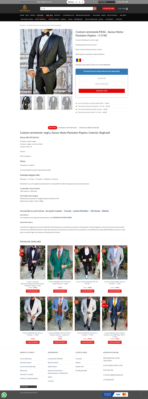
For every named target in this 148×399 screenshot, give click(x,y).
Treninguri (79, 19)
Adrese (78, 362)
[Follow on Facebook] (117, 2)
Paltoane (96, 15)
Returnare (23, 370)
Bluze (101, 19)
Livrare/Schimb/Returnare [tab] (89, 128)
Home (22, 15)
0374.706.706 (108, 370)
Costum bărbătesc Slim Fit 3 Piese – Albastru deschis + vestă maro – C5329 (60, 335)
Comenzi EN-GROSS (55, 359)
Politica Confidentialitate (29, 378)
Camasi (63, 19)
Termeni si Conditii (26, 374)
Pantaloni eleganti (83, 15)
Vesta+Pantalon (91, 19)
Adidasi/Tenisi (54, 19)
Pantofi (57, 15)
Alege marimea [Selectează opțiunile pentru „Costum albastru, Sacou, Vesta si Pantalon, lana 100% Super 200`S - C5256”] (114, 342)
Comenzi (79, 359)
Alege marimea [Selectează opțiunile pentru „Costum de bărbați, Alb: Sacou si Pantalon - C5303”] (87, 342)
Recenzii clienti (53, 362)
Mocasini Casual (27, 19)
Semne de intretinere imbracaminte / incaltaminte (58, 372)
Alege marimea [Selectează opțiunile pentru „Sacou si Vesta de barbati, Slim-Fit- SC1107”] (87, 291)
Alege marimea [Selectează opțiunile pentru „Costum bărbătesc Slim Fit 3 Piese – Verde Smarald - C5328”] (60, 291)
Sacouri (123, 15)
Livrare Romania (26, 359)
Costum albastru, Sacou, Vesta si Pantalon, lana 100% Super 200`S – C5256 (115, 335)
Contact (119, 19)
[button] (108, 8)
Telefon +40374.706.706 (28, 2)
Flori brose (95, 211)
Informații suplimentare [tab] (67, 128)
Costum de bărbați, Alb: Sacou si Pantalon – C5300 (32, 334)
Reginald (22, 25)
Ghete (103, 15)
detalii (108, 106)
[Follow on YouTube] (127, 2)
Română (102, 2)
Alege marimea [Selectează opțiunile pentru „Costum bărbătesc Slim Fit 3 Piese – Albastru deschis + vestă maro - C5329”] (60, 342)
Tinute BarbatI (41, 19)
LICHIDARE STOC (68, 15)
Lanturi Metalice (80, 211)
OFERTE (32, 15)
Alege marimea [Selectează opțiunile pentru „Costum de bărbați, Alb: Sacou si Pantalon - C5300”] (32, 342)
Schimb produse (25, 362)
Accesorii (110, 19)
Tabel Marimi (52, 366)
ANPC (50, 377)
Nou (27, 15)
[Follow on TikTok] (121, 2)
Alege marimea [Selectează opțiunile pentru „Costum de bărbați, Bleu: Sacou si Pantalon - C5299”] (114, 291)
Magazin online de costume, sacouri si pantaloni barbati (44, 25)
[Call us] (125, 2)
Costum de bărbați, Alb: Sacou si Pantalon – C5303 (87, 334)
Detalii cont (80, 366)
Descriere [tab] (52, 128)
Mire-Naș (49, 15)
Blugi (70, 19)
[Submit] (95, 8)
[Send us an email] (123, 2)
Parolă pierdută (81, 370)
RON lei (71, 2)
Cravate (67, 211)
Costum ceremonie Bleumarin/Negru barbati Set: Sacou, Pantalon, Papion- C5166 (32, 283)
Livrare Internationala (27, 366)
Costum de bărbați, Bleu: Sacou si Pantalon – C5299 (114, 283)
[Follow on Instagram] (119, 2)
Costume (41, 15)
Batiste (105, 211)
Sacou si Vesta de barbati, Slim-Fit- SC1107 (87, 283)
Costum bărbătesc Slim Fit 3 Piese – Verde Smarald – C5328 (60, 283)
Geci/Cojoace (113, 15)
